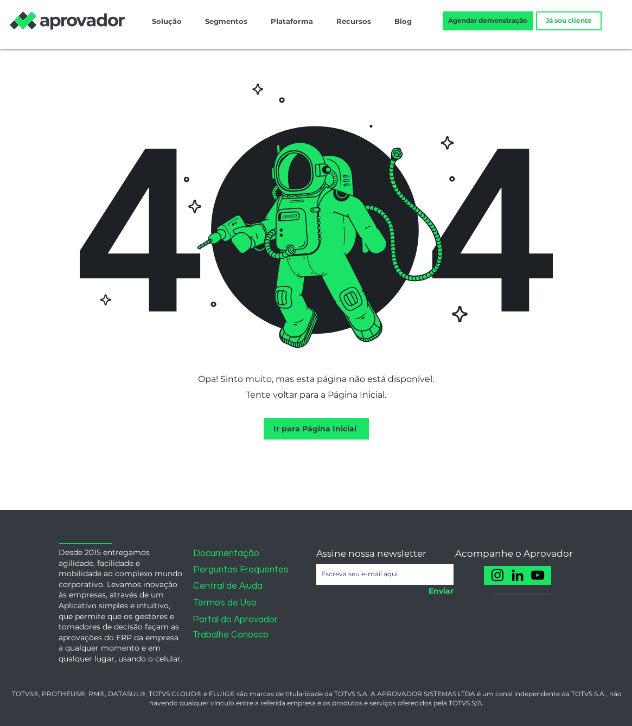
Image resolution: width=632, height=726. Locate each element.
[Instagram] (497, 575)
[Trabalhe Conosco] (237, 635)
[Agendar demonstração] (488, 20)
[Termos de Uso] (232, 603)
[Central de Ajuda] (232, 586)
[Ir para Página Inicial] (316, 429)
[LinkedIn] (517, 575)
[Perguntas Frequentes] (241, 570)
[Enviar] (438, 591)
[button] (99, 546)
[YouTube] (537, 575)
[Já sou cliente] (569, 20)
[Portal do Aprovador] (237, 620)
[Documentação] (232, 553)
